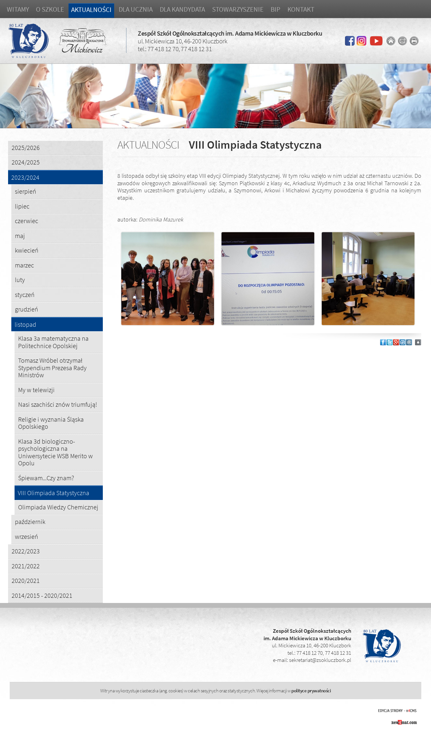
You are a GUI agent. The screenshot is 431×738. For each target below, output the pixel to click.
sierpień (25, 191)
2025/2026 (26, 147)
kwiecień (26, 250)
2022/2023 (26, 551)
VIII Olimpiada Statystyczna (53, 493)
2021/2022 (26, 566)
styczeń (25, 294)
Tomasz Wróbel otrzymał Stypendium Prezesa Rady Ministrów (52, 367)
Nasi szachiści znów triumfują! (57, 404)
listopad (25, 324)
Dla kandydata (182, 9)
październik (30, 521)
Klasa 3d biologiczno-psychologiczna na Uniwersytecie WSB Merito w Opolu (55, 452)
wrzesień (26, 536)
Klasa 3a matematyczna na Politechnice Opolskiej (53, 342)
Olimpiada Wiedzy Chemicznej (58, 507)
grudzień (26, 309)
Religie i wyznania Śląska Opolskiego (51, 423)
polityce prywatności (311, 690)
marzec (24, 265)
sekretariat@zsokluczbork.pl (320, 660)
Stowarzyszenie (238, 9)
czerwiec (26, 221)
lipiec (22, 206)
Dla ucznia (136, 9)
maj (20, 236)
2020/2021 (26, 580)
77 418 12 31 (196, 49)
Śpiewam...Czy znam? (46, 478)
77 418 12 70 (162, 49)
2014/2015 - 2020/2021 (42, 595)
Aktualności (91, 9)
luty (20, 280)
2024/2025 (26, 162)
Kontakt (300, 9)
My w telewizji (36, 390)
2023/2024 (25, 177)
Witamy (18, 9)
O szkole (50, 9)
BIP (275, 9)
